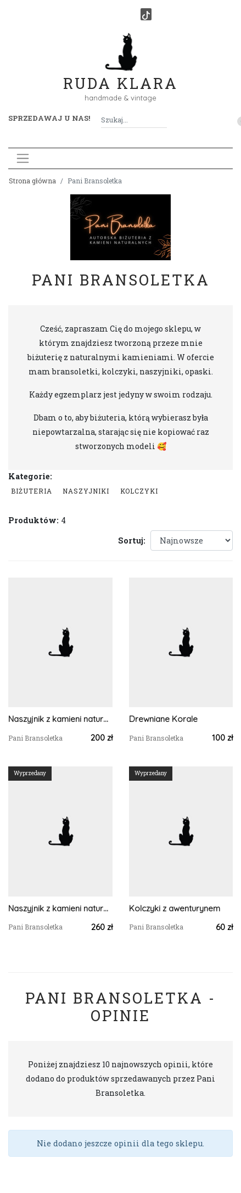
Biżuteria (31, 490)
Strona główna (32, 180)
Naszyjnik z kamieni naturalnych (60, 719)
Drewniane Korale (163, 719)
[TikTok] (146, 14)
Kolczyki (139, 490)
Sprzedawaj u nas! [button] (49, 118)
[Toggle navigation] (22, 158)
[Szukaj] (162, 120)
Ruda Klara (120, 74)
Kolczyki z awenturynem (174, 908)
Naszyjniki (86, 490)
